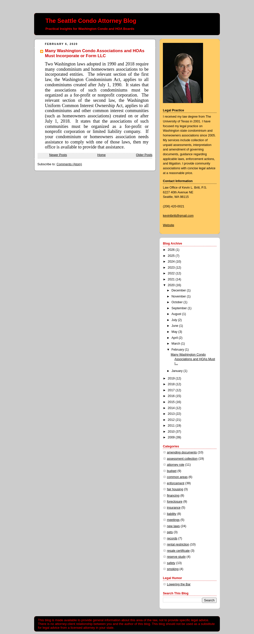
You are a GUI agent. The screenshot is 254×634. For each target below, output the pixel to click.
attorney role (175, 464)
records (172, 538)
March (176, 343)
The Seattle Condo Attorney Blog (90, 21)
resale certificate (178, 550)
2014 (171, 408)
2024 (171, 261)
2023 (171, 267)
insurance (173, 507)
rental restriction (178, 544)
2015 (171, 402)
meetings (173, 520)
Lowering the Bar (178, 584)
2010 (171, 431)
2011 (171, 425)
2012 (171, 420)
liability (171, 514)
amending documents (182, 452)
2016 (171, 396)
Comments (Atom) (69, 164)
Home (101, 155)
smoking (172, 569)
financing (173, 495)
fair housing (175, 489)
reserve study (176, 557)
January (177, 371)
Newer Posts (58, 155)
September (179, 308)
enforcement (175, 483)
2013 (171, 414)
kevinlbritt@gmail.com (178, 215)
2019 (171, 378)
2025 (171, 256)
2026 (171, 250)
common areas (177, 477)
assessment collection (182, 458)
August (176, 314)
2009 (171, 437)
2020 (171, 285)
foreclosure (174, 501)
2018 (171, 384)
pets (170, 532)
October (177, 302)
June (175, 326)
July (174, 320)
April (174, 338)
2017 (171, 390)
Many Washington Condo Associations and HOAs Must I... (193, 359)
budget (171, 471)
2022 (171, 273)
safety (171, 563)
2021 (171, 279)
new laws (173, 526)
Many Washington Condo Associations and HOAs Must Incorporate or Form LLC (94, 53)
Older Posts (144, 155)
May (174, 332)
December (179, 290)
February (178, 349)
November (179, 296)
